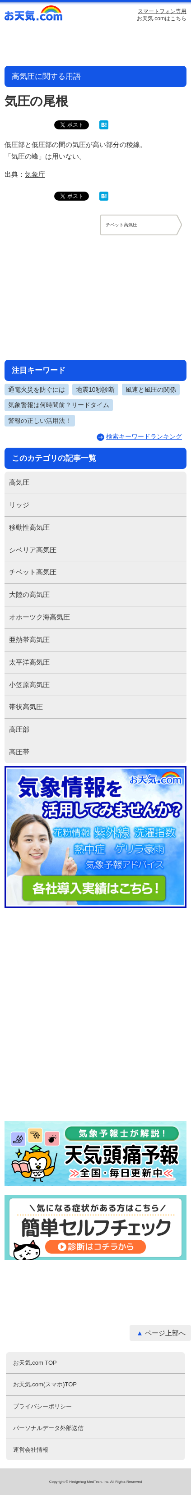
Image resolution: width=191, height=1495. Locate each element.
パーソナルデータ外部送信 (48, 1428)
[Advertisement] (95, 297)
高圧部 (19, 729)
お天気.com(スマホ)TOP (45, 1384)
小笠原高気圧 (29, 684)
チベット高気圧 (32, 572)
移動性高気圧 (29, 527)
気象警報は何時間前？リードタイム (58, 404)
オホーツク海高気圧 (39, 617)
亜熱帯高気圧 (29, 639)
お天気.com (34, 15)
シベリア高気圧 (32, 550)
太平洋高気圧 (29, 662)
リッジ (19, 505)
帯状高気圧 (26, 707)
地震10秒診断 (95, 389)
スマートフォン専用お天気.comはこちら (161, 15)
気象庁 (35, 174)
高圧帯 (19, 752)
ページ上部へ (165, 1333)
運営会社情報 (30, 1449)
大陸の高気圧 (29, 594)
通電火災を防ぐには (36, 389)
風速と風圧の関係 (151, 389)
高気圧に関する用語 (46, 76)
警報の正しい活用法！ (39, 420)
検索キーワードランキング (144, 436)
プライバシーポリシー (42, 1406)
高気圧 (19, 482)
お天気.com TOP (35, 1362)
